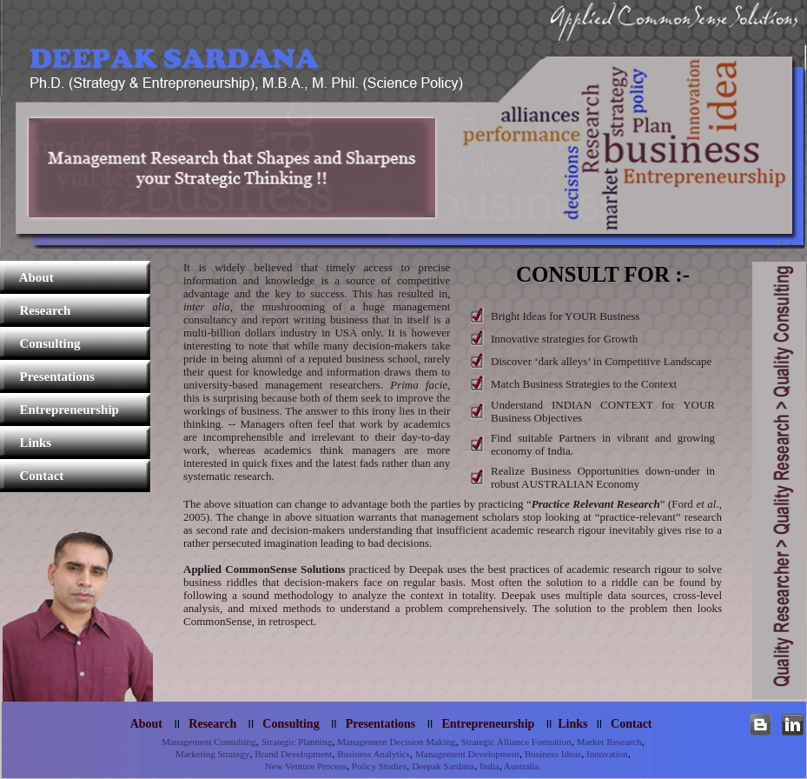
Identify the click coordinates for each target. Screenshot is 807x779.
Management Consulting (208, 741)
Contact (31, 476)
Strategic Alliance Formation (515, 741)
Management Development (467, 754)
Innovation (605, 754)
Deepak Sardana (441, 766)
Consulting (40, 343)
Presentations (47, 376)
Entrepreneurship (59, 409)
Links (25, 442)
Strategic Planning (296, 741)
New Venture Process (306, 766)
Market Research (608, 741)
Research (35, 310)
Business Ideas (551, 754)
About (27, 277)
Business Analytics (372, 754)
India (488, 766)
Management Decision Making (395, 741)
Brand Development (293, 754)
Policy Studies (378, 766)
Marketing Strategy (212, 754)
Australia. (521, 766)
